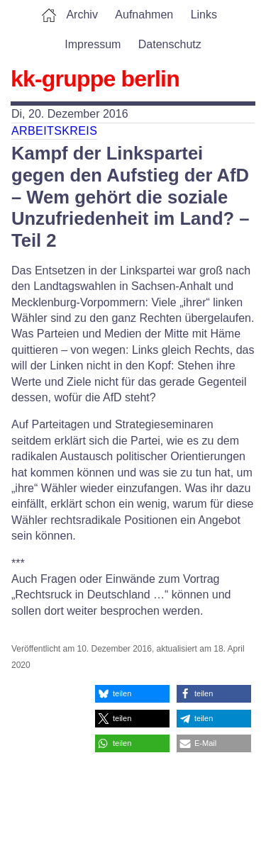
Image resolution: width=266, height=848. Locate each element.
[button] (132, 694)
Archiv (81, 15)
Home (49, 15)
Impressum (93, 44)
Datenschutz (169, 44)
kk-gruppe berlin (95, 78)
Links (204, 15)
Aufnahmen (144, 15)
